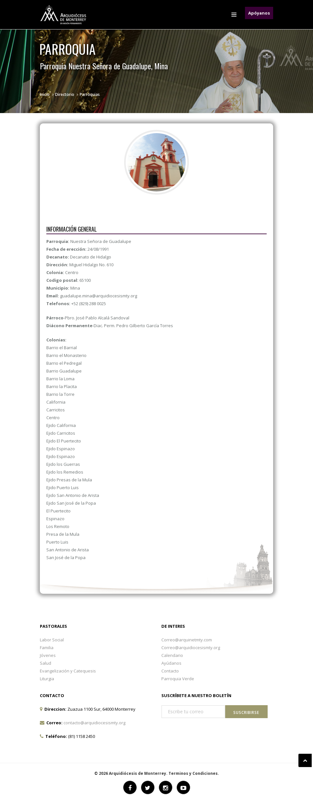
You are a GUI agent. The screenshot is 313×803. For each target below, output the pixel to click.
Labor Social (52, 640)
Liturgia (47, 679)
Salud (45, 663)
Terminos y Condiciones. (193, 773)
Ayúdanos (171, 663)
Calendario (172, 655)
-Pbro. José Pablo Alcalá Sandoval (87, 318)
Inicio (45, 94)
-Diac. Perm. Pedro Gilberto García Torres (109, 325)
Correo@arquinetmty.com (186, 640)
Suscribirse (246, 712)
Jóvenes (48, 655)
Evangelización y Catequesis (68, 671)
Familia (46, 647)
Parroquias (90, 94)
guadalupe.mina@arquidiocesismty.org (98, 296)
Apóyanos (259, 13)
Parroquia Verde (177, 679)
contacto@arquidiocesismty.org (94, 723)
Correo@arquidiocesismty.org (190, 647)
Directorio (64, 94)
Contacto (170, 671)
